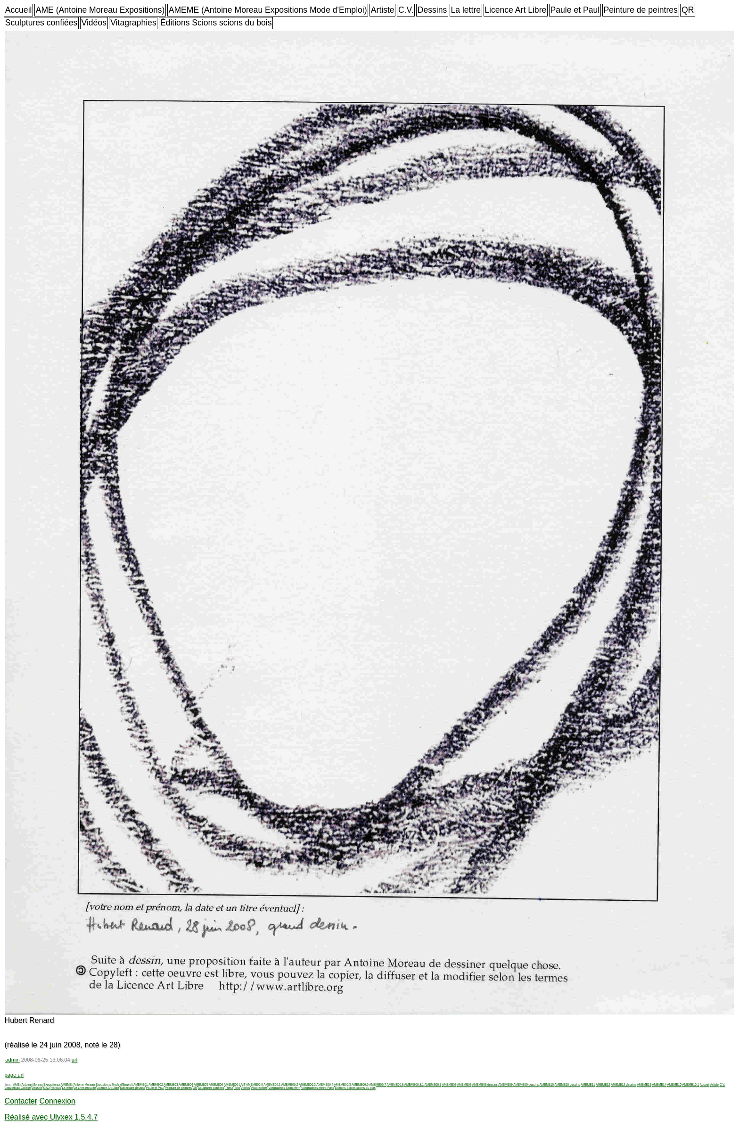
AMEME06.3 (307, 1084)
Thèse (229, 1087)
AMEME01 (140, 1084)
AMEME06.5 (342, 1084)
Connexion (57, 1101)
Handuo (55, 1087)
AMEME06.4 (324, 1084)
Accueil (18, 10)
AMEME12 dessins (623, 1084)
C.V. (406, 10)
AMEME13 (644, 1084)
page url (14, 1075)
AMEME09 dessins (526, 1084)
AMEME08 (464, 1084)
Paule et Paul (575, 10)
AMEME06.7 (377, 1084)
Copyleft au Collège (18, 1087)
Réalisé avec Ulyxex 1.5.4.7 (51, 1117)
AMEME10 (547, 1084)
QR (688, 10)
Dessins (432, 10)
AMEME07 (449, 1084)
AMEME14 (659, 1084)
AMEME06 (216, 1084)
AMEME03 (171, 1084)
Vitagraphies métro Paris (317, 1087)
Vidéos (94, 22)
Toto (237, 1087)
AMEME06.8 (395, 1084)
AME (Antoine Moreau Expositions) (100, 10)
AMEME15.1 (690, 1084)
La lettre (466, 10)
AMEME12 (603, 1084)
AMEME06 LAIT (235, 1084)
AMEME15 (674, 1084)
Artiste (382, 10)
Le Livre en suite (85, 1087)
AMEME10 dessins (567, 1084)
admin (12, 1060)
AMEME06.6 (360, 1084)
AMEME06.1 (271, 1084)
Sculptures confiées (41, 22)
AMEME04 (186, 1084)
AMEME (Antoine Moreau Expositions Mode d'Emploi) (268, 10)
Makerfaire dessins (132, 1087)
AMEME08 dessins (485, 1084)
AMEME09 (505, 1084)
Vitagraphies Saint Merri (284, 1087)
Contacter (21, 1101)
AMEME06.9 (432, 1084)
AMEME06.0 (254, 1084)
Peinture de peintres (640, 10)
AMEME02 (155, 1084)
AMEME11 (588, 1084)
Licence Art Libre (515, 10)
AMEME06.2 (289, 1084)
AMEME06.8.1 (414, 1084)
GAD (46, 1087)
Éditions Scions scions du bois (216, 22)
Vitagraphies (133, 22)
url (74, 1060)
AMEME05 (201, 1084)
